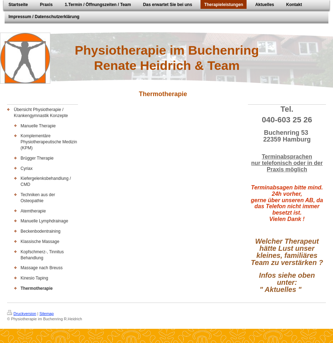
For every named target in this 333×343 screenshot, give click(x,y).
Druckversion (21, 313)
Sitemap (46, 313)
